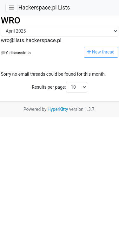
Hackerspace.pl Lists (44, 7)
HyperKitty (58, 109)
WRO (11, 20)
